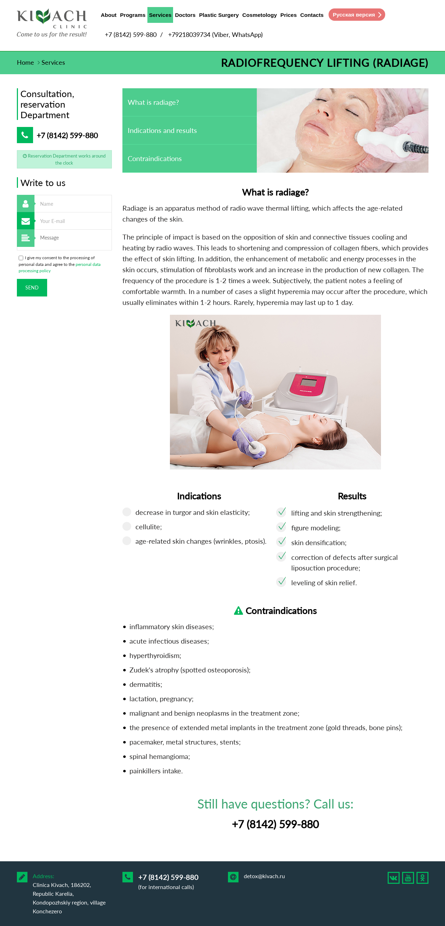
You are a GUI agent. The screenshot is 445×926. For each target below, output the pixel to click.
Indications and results (162, 130)
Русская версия (354, 15)
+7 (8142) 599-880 (131, 34)
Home (25, 62)
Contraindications (155, 158)
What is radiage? (153, 102)
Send (32, 287)
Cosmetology (259, 15)
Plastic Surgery (219, 15)
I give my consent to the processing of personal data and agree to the (60, 264)
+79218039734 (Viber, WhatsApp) (215, 34)
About (109, 15)
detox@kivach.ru (264, 876)
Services (160, 16)
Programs (132, 15)
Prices (288, 15)
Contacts (312, 15)
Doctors (185, 15)
